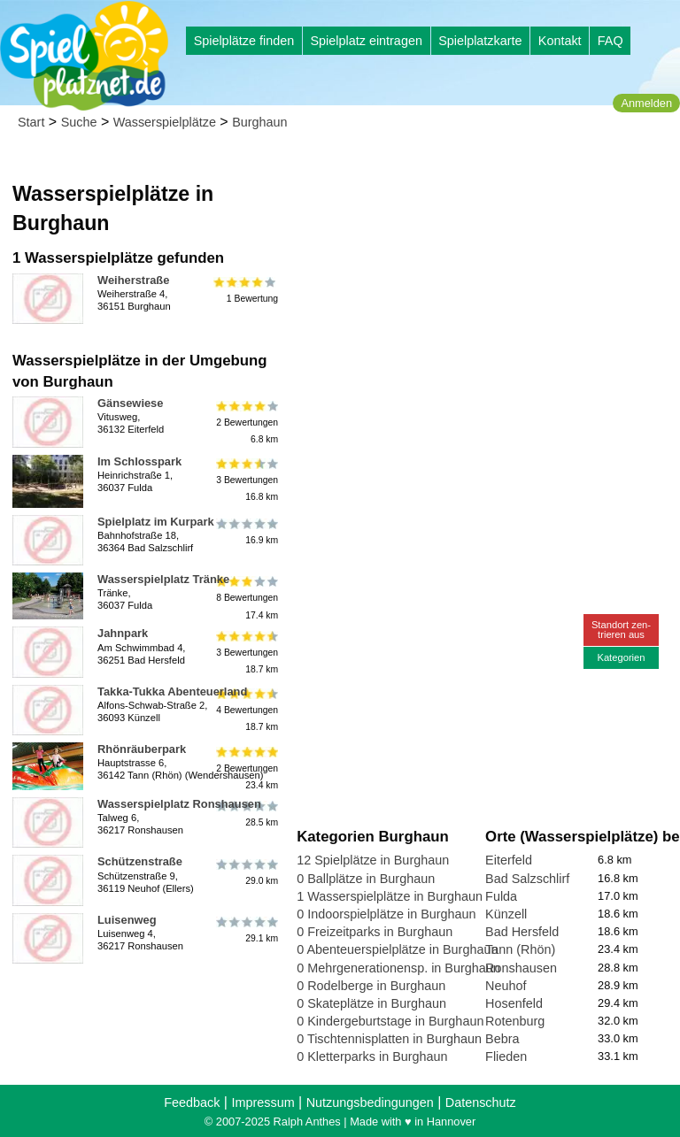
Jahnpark (122, 633)
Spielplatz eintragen (365, 41)
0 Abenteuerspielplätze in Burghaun (397, 949)
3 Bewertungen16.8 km (245, 480)
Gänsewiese (130, 403)
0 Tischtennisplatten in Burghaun (389, 1039)
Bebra (502, 1039)
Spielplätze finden (244, 41)
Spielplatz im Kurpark (155, 521)
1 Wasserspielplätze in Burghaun (390, 896)
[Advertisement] (484, 265)
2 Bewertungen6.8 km (245, 421)
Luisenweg (127, 919)
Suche (79, 122)
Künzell (506, 914)
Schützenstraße (139, 861)
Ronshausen (521, 968)
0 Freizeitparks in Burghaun (374, 932)
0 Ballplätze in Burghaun (366, 879)
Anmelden (646, 103)
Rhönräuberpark (141, 749)
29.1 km (245, 930)
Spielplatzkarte (480, 41)
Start (31, 122)
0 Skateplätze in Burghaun (371, 1003)
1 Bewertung (245, 290)
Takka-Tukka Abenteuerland (172, 691)
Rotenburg (515, 1021)
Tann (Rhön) (520, 949)
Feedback (192, 1102)
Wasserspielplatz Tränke (163, 579)
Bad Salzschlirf (527, 879)
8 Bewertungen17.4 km (245, 597)
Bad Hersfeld (522, 932)
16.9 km (245, 532)
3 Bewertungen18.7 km (245, 651)
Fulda (501, 896)
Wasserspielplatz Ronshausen (179, 803)
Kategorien (621, 657)
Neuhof (505, 986)
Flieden (506, 1056)
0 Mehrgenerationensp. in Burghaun (398, 968)
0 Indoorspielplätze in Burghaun (386, 914)
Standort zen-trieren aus (621, 629)
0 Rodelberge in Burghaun (371, 986)
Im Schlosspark (139, 461)
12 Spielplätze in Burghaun (373, 860)
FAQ (610, 41)
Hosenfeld (514, 1003)
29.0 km (245, 871)
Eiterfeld (508, 860)
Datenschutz (480, 1102)
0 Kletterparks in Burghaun (372, 1056)
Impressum (262, 1102)
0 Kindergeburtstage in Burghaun (390, 1021)
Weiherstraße (133, 280)
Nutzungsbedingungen (370, 1102)
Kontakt (560, 41)
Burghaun (259, 122)
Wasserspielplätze (164, 122)
